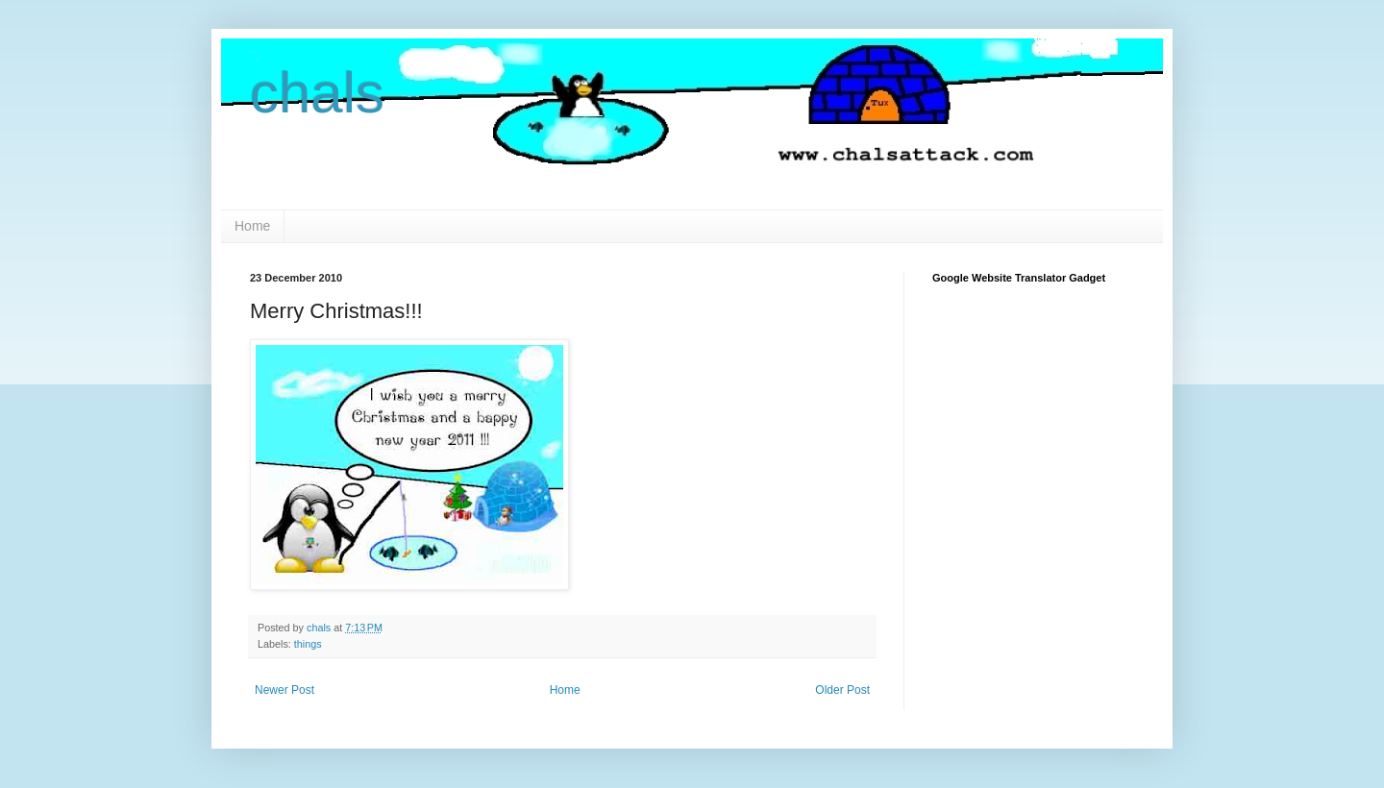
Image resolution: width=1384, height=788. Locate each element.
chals (317, 93)
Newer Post (284, 690)
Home (252, 226)
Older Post (842, 690)
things (308, 644)
